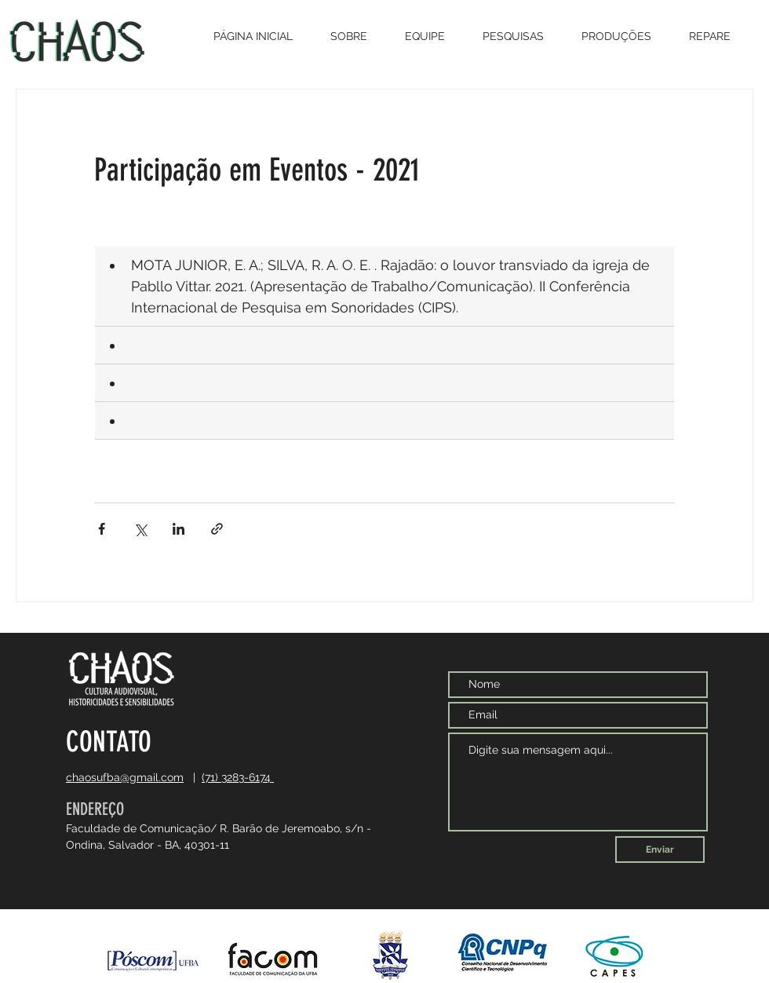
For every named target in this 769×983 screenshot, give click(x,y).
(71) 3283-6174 (238, 777)
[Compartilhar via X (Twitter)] (140, 528)
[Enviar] (660, 849)
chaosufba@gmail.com (125, 777)
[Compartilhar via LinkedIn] (178, 528)
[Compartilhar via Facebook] (101, 528)
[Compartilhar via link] (217, 528)
